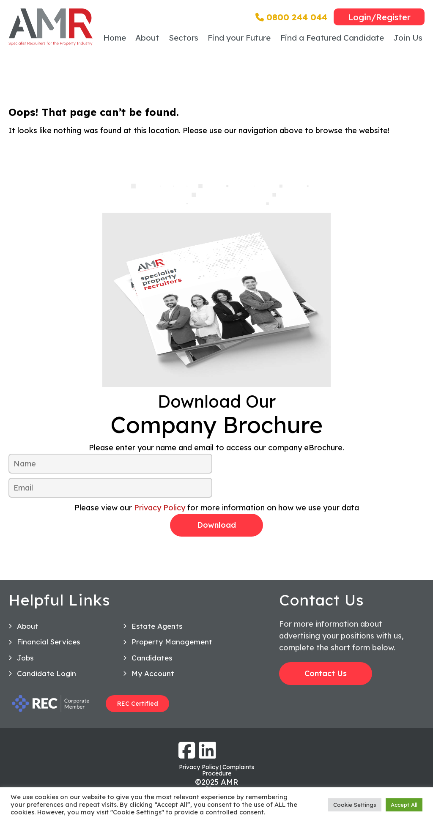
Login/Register (379, 17)
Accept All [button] (404, 804)
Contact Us (325, 673)
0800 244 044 (291, 17)
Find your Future (239, 38)
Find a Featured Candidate (332, 38)
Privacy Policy (159, 507)
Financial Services (48, 641)
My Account (153, 673)
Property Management (172, 641)
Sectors (183, 38)
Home (114, 38)
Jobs (25, 657)
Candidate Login (46, 673)
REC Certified (137, 703)
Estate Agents (157, 626)
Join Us (407, 38)
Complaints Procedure (228, 770)
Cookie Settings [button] (354, 804)
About (147, 38)
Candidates (152, 657)
